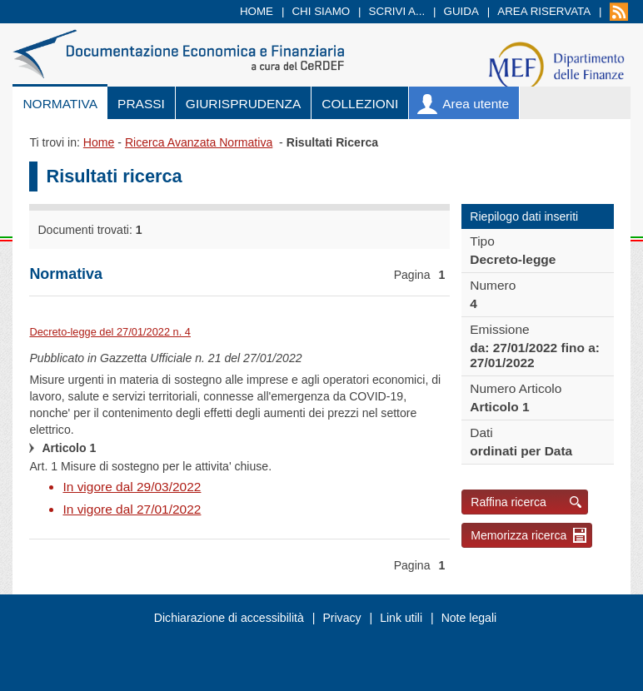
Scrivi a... (397, 11)
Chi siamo (321, 11)
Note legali (469, 617)
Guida (461, 11)
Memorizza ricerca (518, 535)
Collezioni (360, 104)
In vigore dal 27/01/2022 (131, 509)
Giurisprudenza (243, 104)
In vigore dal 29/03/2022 (131, 487)
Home (256, 11)
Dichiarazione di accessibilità (229, 617)
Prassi (141, 104)
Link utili (401, 617)
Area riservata (544, 11)
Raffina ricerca (508, 502)
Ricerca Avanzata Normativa (198, 142)
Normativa (59, 104)
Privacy (341, 617)
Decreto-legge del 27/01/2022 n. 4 (110, 332)
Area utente (475, 104)
